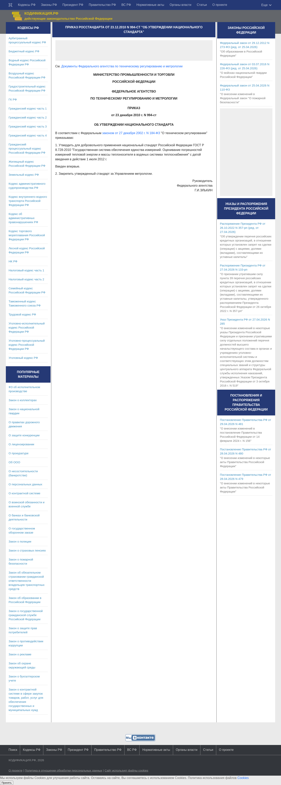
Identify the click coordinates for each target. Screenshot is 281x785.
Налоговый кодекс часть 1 (26, 270)
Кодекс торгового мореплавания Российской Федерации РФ (27, 235)
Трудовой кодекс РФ (22, 314)
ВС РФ (126, 4)
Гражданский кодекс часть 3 (28, 126)
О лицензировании (21, 444)
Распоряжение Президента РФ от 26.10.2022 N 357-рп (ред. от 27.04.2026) (242, 227)
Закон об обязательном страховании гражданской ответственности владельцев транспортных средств (26, 581)
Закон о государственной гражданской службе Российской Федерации (26, 615)
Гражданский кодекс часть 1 (28, 108)
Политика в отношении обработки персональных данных (63, 770)
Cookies (243, 778)
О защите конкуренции (24, 435)
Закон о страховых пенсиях (27, 550)
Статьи (202, 4)
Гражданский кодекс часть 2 (28, 117)
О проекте (219, 4)
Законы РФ (49, 4)
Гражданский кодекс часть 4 (28, 135)
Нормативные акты (150, 4)
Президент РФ (72, 4)
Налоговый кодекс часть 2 (26, 279)
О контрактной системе (24, 493)
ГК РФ (13, 99)
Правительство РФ (102, 4)
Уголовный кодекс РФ (23, 357)
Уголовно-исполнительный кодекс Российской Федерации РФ (27, 327)
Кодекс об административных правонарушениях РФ (23, 218)
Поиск (13, 749)
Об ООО (14, 462)
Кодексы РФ (27, 4)
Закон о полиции (20, 541)
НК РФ (13, 261)
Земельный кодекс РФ (24, 174)
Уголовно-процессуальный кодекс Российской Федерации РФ (27, 344)
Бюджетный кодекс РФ (24, 51)
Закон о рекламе (20, 654)
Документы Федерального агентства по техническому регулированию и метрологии (121, 66)
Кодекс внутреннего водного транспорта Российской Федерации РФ (28, 201)
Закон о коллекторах (23, 400)
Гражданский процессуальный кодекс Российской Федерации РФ (27, 148)
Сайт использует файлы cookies (126, 770)
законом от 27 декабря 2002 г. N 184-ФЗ (131, 133)
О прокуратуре (18, 453)
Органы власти (180, 4)
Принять (7, 782)
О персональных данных (25, 484)
